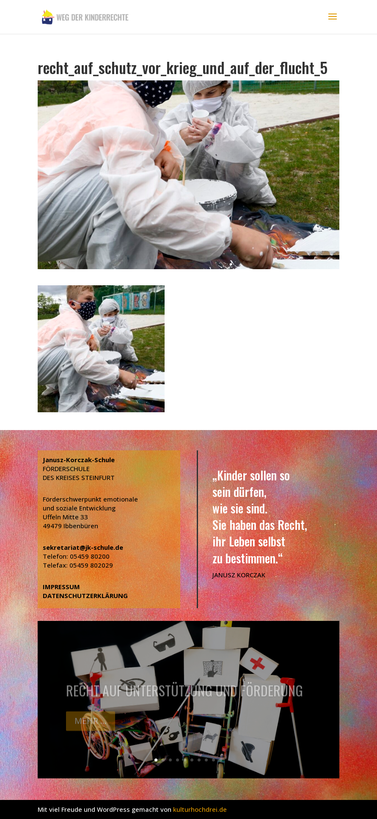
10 (220, 759)
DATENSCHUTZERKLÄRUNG (85, 595)
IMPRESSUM (61, 586)
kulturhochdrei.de (200, 809)
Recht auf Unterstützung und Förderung (184, 695)
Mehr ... (90, 725)
